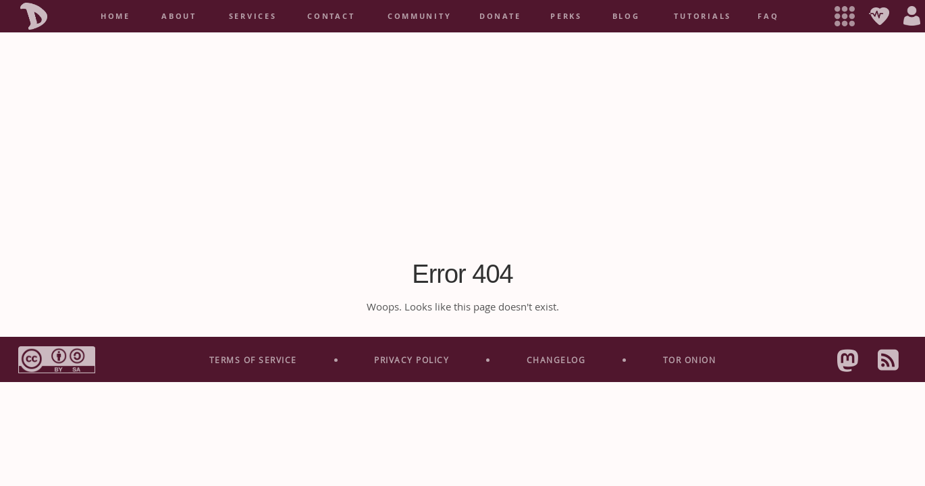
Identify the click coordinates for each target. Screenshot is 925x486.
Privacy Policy (411, 359)
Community (420, 16)
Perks (566, 16)
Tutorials (702, 16)
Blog (626, 16)
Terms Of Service (253, 359)
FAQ (768, 16)
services (253, 16)
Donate (500, 16)
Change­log (556, 359)
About (178, 16)
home (115, 16)
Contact (330, 16)
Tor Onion (689, 359)
